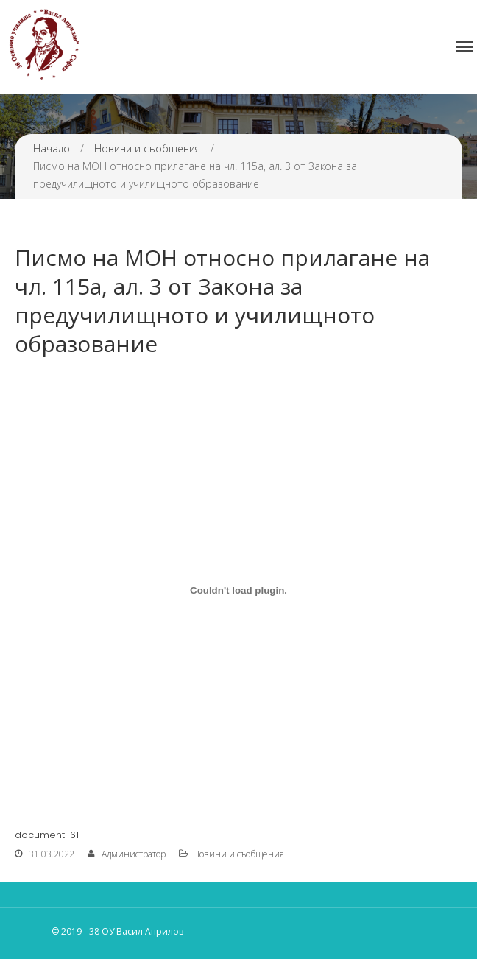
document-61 (47, 835)
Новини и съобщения (147, 148)
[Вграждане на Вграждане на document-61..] (238, 590)
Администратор (134, 854)
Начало (51, 148)
